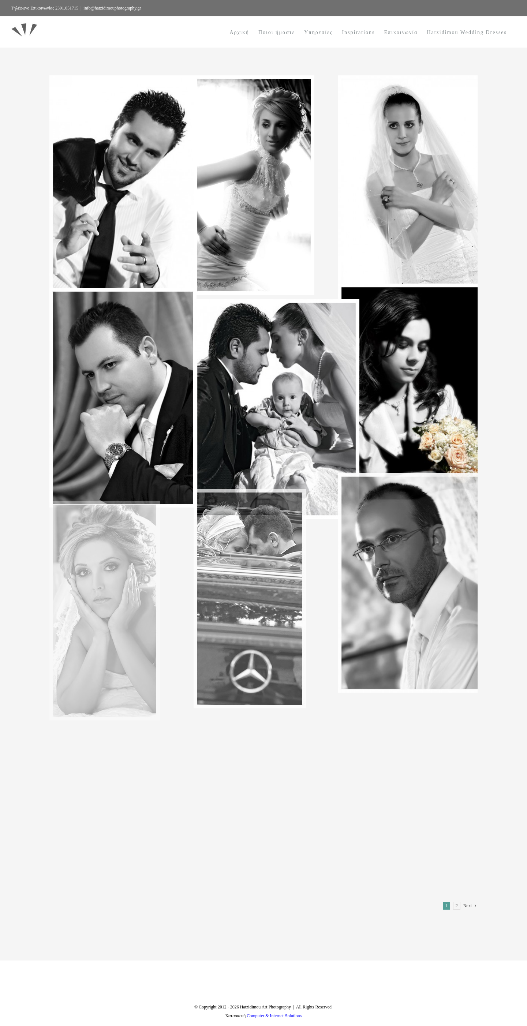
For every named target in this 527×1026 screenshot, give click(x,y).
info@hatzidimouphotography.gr (112, 8)
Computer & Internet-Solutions (274, 1015)
